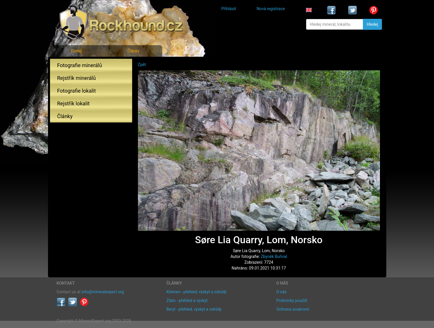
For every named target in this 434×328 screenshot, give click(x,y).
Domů (76, 51)
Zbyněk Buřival (274, 256)
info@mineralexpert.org (103, 291)
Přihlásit (228, 8)
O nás (281, 291)
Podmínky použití (291, 300)
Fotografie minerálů (79, 65)
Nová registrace (270, 8)
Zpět (142, 64)
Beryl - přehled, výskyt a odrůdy (194, 309)
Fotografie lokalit (76, 91)
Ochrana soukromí (292, 309)
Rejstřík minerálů (76, 78)
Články (134, 51)
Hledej (372, 24)
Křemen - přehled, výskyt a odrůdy (197, 291)
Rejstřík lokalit (73, 103)
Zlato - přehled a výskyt (187, 300)
